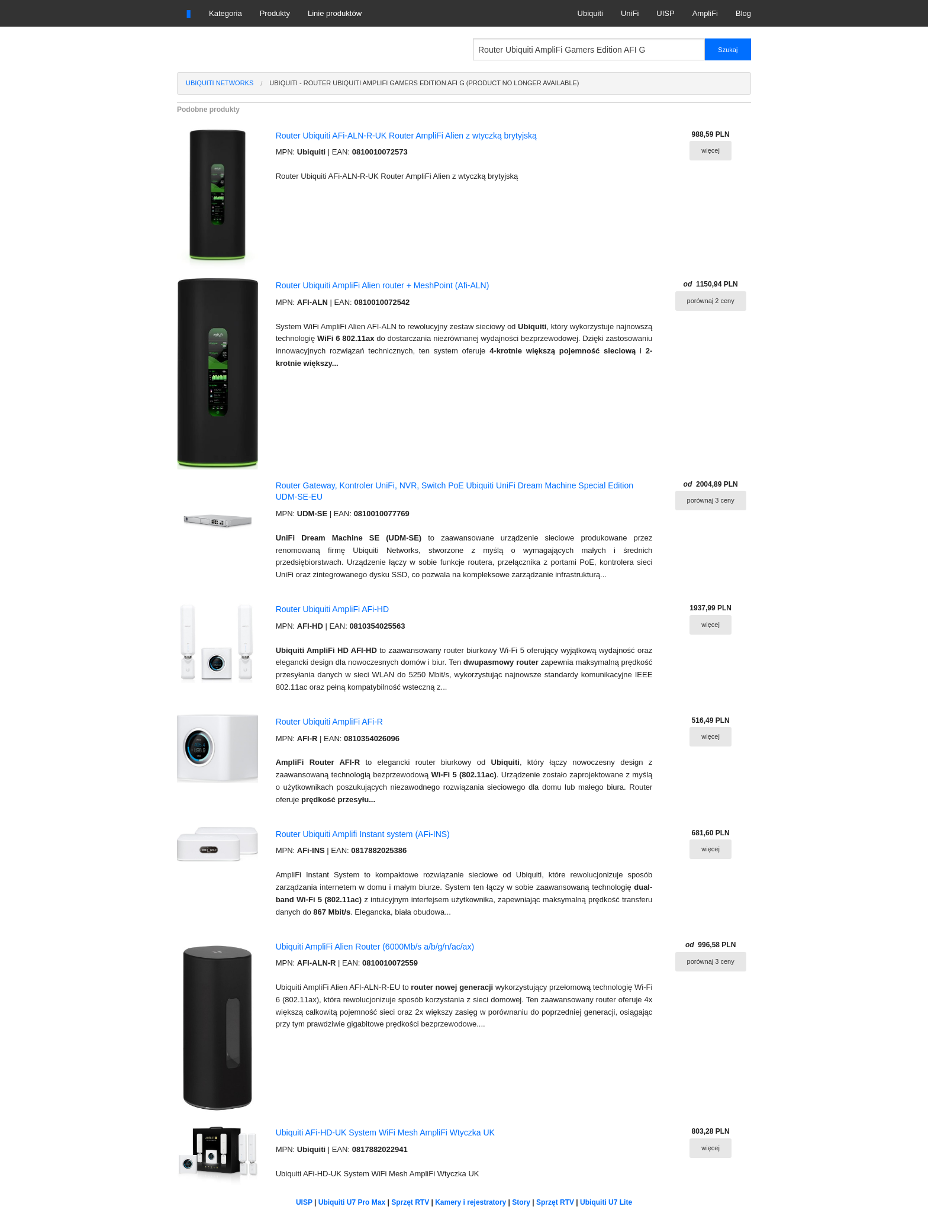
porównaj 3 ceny (710, 500)
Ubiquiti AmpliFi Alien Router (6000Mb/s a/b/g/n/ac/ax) (375, 946)
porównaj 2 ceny (710, 300)
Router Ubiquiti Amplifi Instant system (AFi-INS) (363, 834)
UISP (665, 13)
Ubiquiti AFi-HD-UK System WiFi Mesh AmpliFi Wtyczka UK (385, 1132)
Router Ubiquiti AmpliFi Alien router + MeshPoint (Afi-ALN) (382, 285)
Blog (743, 13)
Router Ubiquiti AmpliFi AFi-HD (332, 609)
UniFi (630, 13)
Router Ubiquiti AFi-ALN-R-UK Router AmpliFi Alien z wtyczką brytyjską (406, 135)
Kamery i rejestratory (470, 1202)
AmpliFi (705, 13)
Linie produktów (335, 13)
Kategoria (225, 13)
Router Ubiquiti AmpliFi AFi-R (329, 721)
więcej (710, 150)
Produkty (275, 13)
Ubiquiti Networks (219, 82)
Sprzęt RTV (410, 1202)
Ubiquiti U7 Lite (606, 1202)
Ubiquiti (590, 13)
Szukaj (727, 49)
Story (521, 1202)
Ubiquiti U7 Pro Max (351, 1202)
